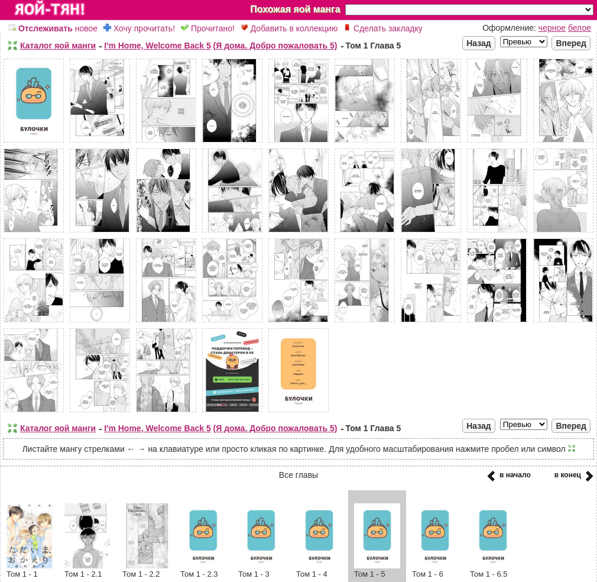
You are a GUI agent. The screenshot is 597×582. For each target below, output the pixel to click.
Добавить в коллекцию (289, 28)
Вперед (571, 43)
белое (579, 28)
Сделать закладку (383, 28)
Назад (478, 43)
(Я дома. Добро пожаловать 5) (275, 45)
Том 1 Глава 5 (373, 45)
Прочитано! (208, 28)
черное (552, 28)
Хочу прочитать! (139, 28)
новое (53, 28)
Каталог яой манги (58, 45)
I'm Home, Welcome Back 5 (157, 45)
